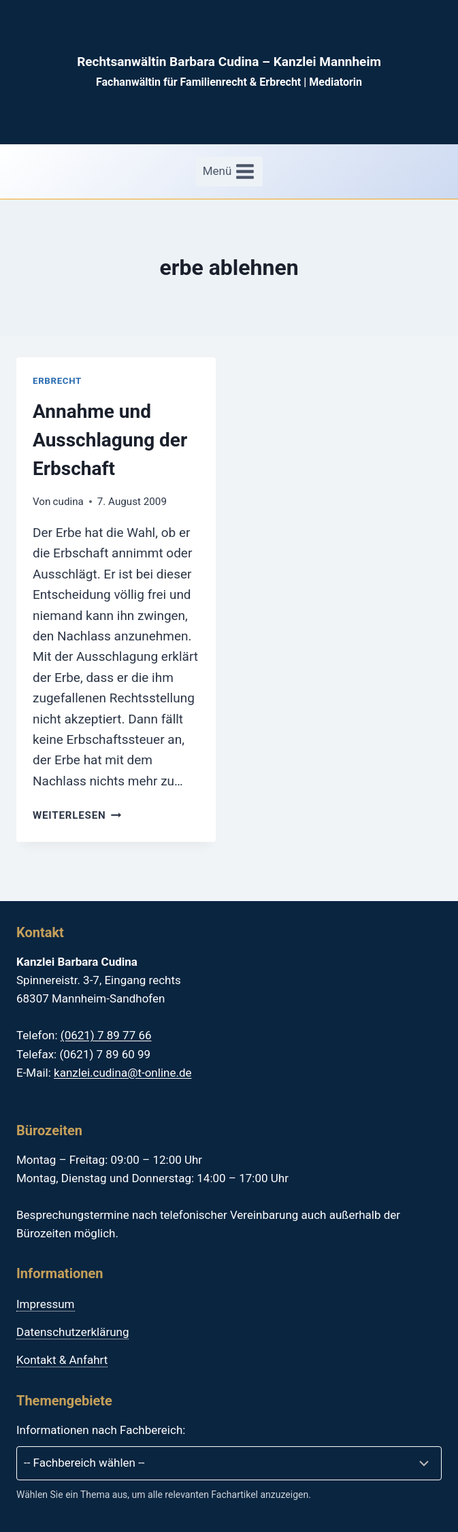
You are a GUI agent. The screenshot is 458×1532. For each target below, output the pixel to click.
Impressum (45, 1304)
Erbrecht (57, 381)
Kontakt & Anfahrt (62, 1360)
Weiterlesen (77, 815)
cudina (68, 501)
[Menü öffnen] (229, 171)
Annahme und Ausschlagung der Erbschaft (110, 440)
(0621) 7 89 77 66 (106, 1035)
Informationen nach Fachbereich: (100, 1430)
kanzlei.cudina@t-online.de (122, 1072)
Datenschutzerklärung (72, 1332)
